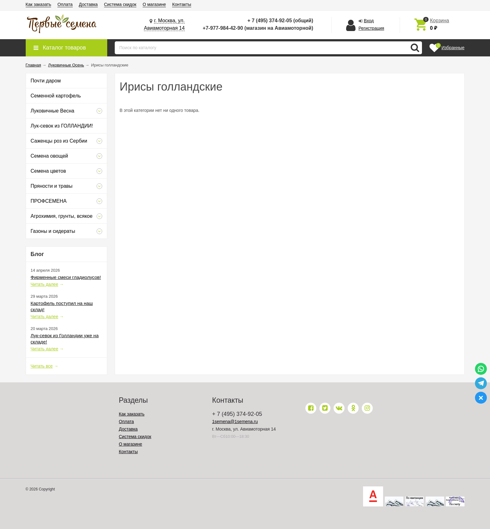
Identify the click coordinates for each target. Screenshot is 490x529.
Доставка (88, 4)
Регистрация (371, 28)
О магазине (154, 4)
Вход (369, 20)
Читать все (42, 366)
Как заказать (38, 4)
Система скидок (120, 4)
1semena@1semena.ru (235, 421)
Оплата (64, 4)
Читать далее (44, 284)
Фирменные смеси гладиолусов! (66, 277)
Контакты (181, 4)
